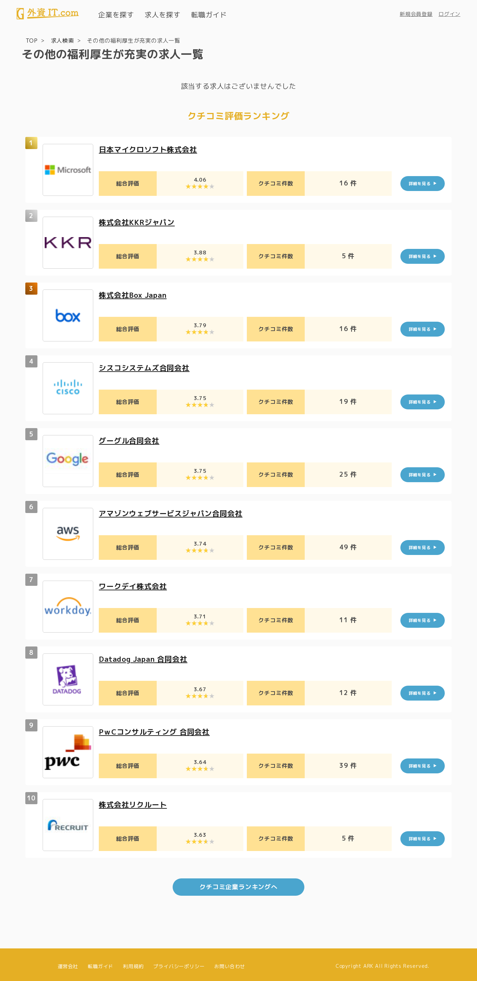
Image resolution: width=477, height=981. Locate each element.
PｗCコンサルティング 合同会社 (157, 731)
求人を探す (163, 14)
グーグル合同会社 (130, 440)
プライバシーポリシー (179, 963)
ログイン (449, 14)
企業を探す (116, 14)
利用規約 (133, 963)
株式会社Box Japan (135, 294)
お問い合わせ (229, 963)
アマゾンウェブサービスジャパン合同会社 (174, 512)
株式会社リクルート (134, 804)
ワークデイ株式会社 (134, 585)
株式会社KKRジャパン (138, 221)
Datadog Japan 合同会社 (146, 658)
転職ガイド (209, 14)
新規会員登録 (416, 14)
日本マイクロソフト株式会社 (150, 149)
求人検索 (62, 40)
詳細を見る (420, 183)
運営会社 (68, 963)
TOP (32, 40)
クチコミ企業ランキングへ (238, 883)
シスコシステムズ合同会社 (146, 367)
